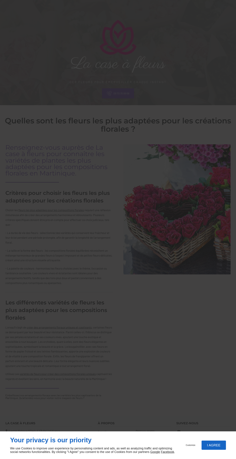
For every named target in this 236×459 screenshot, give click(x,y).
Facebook (167, 452)
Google (155, 452)
